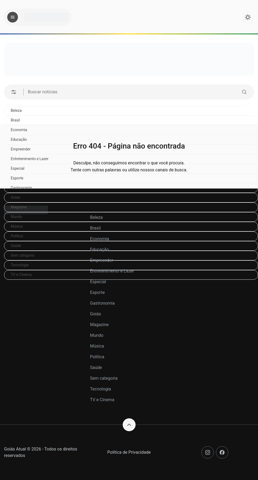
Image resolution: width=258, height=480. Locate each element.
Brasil (15, 120)
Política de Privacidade (129, 452)
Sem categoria (104, 378)
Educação (99, 249)
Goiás (15, 197)
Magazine (99, 324)
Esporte (97, 292)
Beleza (16, 110)
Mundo (96, 335)
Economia (99, 238)
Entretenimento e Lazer (112, 271)
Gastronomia (21, 188)
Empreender (101, 260)
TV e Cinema (102, 399)
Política (97, 356)
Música (97, 346)
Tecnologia (100, 389)
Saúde (96, 367)
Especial (98, 281)
